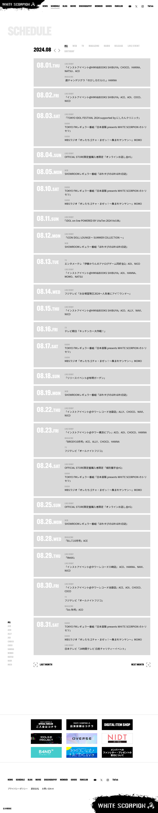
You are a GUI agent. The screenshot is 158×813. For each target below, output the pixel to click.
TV (83, 46)
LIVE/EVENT (133, 46)
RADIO (107, 46)
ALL (66, 46)
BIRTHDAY (69, 51)
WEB (75, 46)
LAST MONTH (43, 665)
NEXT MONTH (140, 665)
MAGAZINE (94, 46)
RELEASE (118, 46)
